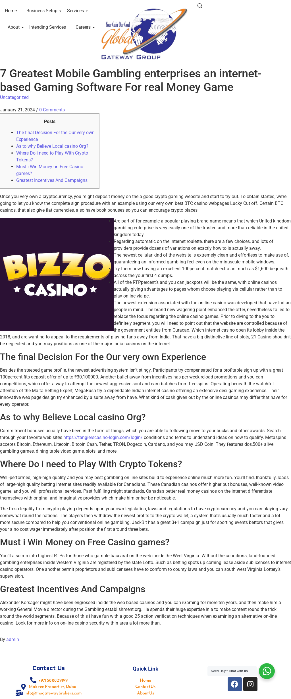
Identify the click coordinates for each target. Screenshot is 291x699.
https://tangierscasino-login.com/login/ (103, 437)
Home (11, 10)
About (15, 27)
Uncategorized (14, 97)
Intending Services (47, 27)
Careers (84, 27)
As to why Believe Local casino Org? (52, 146)
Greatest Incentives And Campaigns (52, 180)
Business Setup (42, 10)
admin (12, 639)
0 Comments (52, 110)
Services (76, 10)
